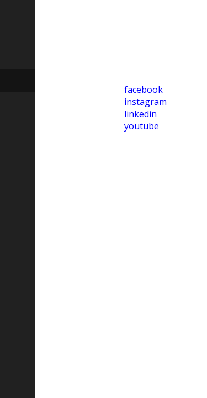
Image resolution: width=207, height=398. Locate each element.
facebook (143, 89)
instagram (145, 102)
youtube (141, 126)
